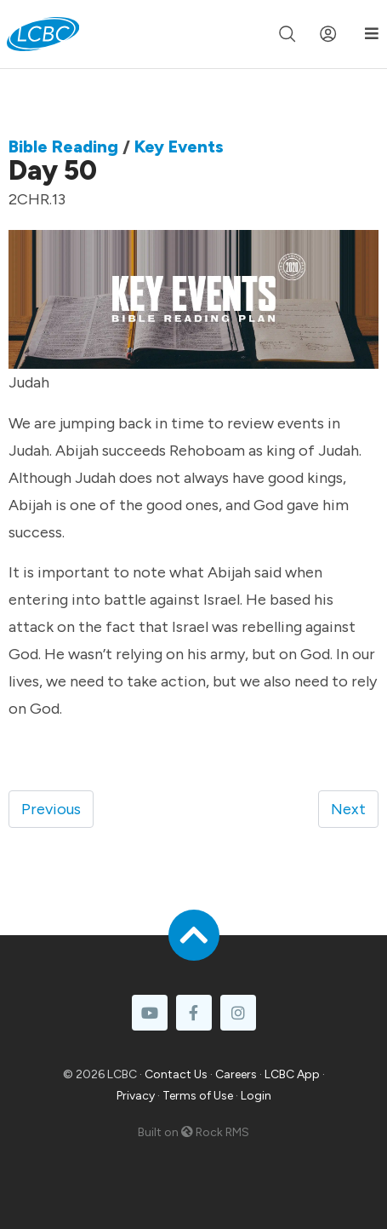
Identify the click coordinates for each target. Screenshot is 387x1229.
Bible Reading (63, 146)
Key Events (179, 146)
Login (256, 1095)
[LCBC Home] (43, 34)
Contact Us (176, 1074)
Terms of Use (197, 1095)
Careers (236, 1074)
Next (348, 809)
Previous (51, 809)
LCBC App (292, 1074)
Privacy (136, 1095)
